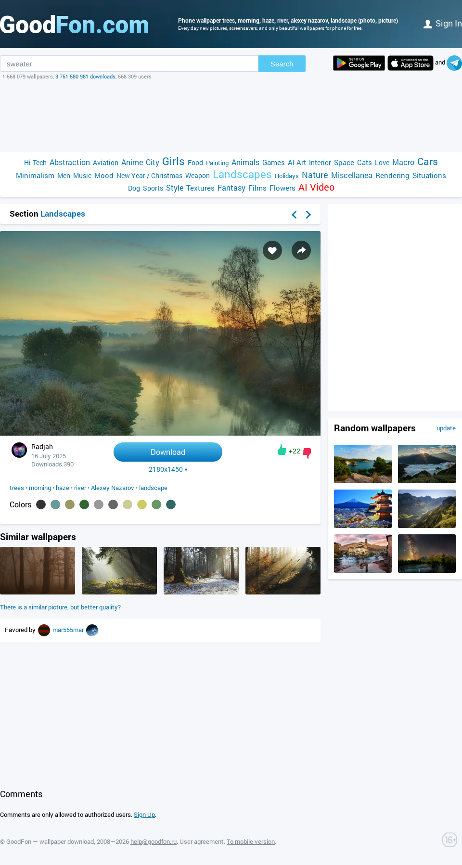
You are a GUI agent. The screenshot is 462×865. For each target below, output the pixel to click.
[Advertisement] (231, 116)
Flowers (282, 188)
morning (40, 487)
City (152, 162)
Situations (429, 175)
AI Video (316, 187)
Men (63, 175)
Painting (217, 162)
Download (168, 452)
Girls (173, 161)
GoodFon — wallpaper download (50, 841)
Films (257, 188)
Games (273, 162)
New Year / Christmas (149, 175)
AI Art (297, 162)
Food (195, 162)
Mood (104, 175)
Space (344, 162)
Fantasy (231, 187)
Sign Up (144, 814)
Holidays (287, 175)
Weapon (197, 175)
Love (382, 162)
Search (282, 64)
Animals (245, 162)
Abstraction (70, 162)
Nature (315, 175)
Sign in (443, 23)
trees (17, 487)
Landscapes (242, 174)
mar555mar (68, 629)
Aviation (105, 162)
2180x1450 (168, 469)
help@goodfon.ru (153, 841)
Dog (134, 188)
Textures (200, 188)
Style (174, 187)
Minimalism (35, 175)
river (80, 487)
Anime (132, 162)
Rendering (392, 175)
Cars (427, 161)
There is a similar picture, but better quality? (60, 607)
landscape (153, 487)
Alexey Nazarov (112, 487)
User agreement (202, 841)
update (446, 428)
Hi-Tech (35, 162)
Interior (320, 162)
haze (62, 487)
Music (82, 175)
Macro (403, 162)
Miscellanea (351, 175)
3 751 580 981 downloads (85, 76)
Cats (364, 162)
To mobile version (251, 841)
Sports (153, 188)
